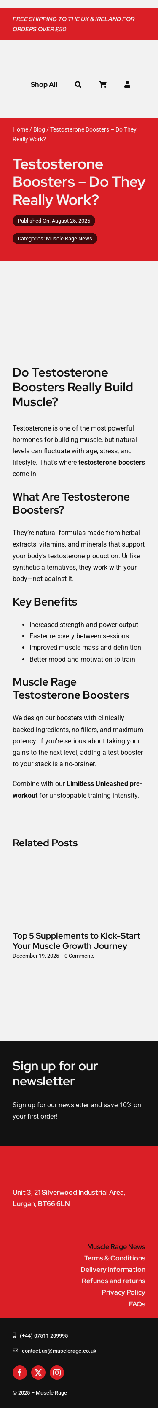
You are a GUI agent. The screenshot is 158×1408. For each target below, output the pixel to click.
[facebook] (20, 1372)
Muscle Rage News (69, 238)
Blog (39, 129)
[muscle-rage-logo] (63, 52)
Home (20, 129)
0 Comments (79, 956)
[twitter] (38, 1372)
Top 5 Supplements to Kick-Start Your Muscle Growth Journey (76, 940)
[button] (78, 85)
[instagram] (57, 1372)
